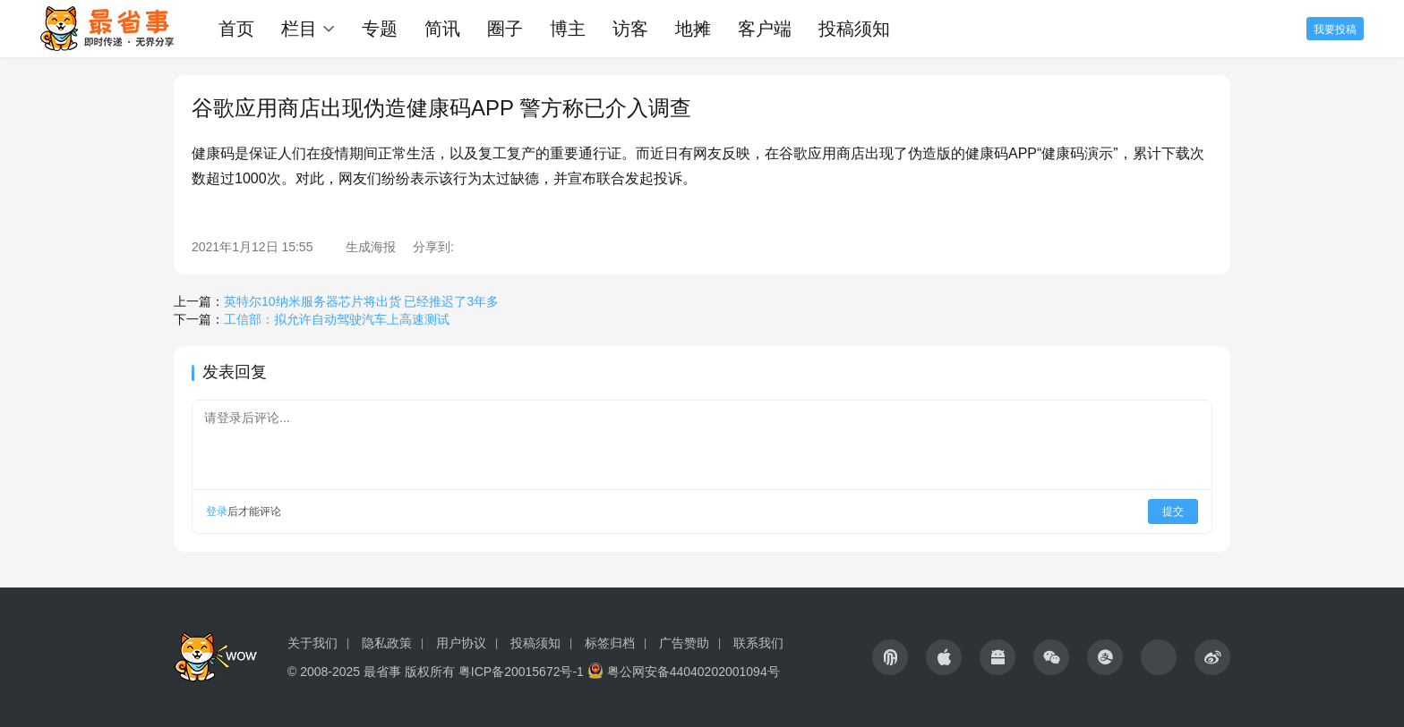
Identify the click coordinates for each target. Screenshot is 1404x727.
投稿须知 (854, 28)
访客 (630, 28)
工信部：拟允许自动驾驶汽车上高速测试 (336, 319)
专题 (380, 28)
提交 (1173, 511)
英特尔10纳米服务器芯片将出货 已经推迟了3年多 (361, 301)
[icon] (890, 657)
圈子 (505, 28)
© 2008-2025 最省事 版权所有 (371, 671)
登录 (216, 511)
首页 (236, 28)
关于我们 (312, 643)
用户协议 (461, 643)
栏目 (299, 28)
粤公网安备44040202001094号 (693, 671)
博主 (568, 28)
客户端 (765, 28)
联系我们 (758, 643)
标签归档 (610, 643)
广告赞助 (684, 643)
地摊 (693, 28)
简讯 (442, 28)
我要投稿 (1335, 29)
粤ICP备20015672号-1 (521, 671)
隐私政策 (387, 643)
